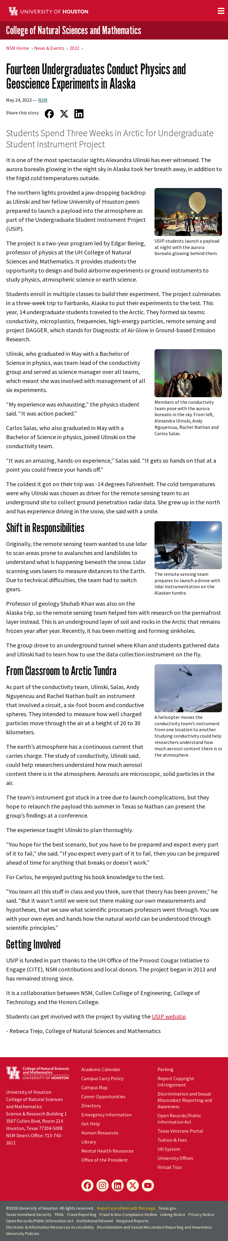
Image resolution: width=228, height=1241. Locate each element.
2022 (74, 48)
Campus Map (94, 1087)
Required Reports (132, 1220)
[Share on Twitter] (64, 114)
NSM (42, 100)
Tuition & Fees (172, 1140)
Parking (166, 1069)
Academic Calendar (100, 1069)
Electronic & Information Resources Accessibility (50, 1227)
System (169, 1149)
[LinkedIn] (118, 1185)
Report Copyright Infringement (176, 1081)
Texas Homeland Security (28, 1214)
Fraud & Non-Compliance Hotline (128, 1214)
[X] (133, 1185)
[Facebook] (87, 1185)
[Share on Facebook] (49, 114)
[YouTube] (148, 1185)
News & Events (49, 48)
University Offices (175, 1158)
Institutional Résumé (95, 1220)
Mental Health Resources (107, 1151)
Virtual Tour (170, 1167)
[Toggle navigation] (221, 11)
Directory (91, 1105)
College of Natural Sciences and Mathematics (73, 30)
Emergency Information (106, 1115)
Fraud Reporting (81, 1214)
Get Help (90, 1124)
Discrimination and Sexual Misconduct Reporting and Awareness (185, 1100)
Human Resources (100, 1133)
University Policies (22, 1233)
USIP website (168, 1016)
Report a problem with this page (126, 1208)
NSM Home (17, 48)
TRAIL (59, 1214)
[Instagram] (102, 1185)
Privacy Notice (201, 1214)
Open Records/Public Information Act (179, 1118)
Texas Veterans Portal (180, 1131)
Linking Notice (172, 1214)
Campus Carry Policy (102, 1078)
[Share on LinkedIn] (78, 114)
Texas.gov (167, 1208)
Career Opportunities (103, 1096)
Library (88, 1142)
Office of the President (104, 1160)
